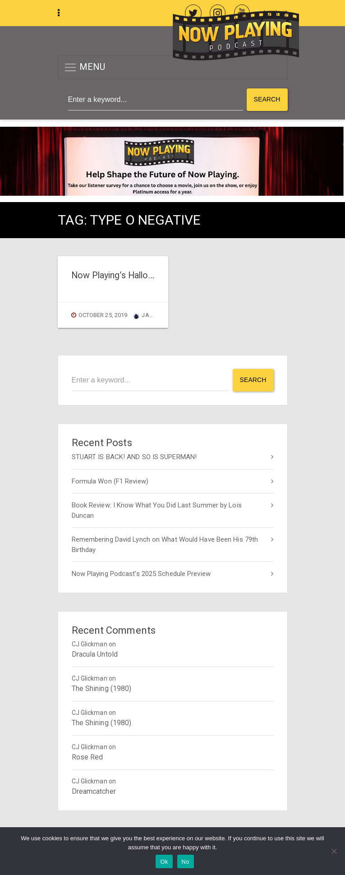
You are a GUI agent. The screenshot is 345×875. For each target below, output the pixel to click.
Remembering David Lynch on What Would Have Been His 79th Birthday (165, 544)
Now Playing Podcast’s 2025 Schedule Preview (141, 574)
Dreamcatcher (94, 791)
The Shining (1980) (102, 688)
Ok (164, 861)
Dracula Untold (95, 654)
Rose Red (87, 757)
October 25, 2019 (103, 315)
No (185, 861)
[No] (333, 851)
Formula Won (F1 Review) (110, 481)
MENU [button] (85, 67)
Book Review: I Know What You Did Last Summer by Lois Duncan (157, 510)
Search (267, 99)
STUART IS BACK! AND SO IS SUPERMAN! (134, 457)
